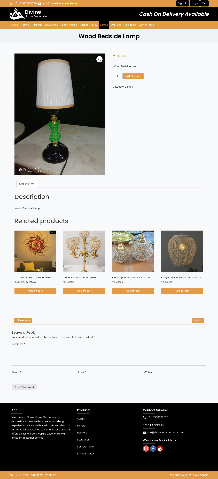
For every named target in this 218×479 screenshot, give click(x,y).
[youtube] (160, 448)
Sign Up (182, 3)
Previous (23, 320)
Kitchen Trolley (86, 453)
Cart (204, 3)
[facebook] (153, 448)
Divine (24, 475)
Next (197, 320)
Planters (82, 432)
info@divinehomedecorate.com (61, 3)
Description (26, 184)
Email (82, 372)
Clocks (81, 418)
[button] (99, 59)
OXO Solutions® (197, 475)
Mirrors (81, 425)
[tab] (26, 184)
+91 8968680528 (25, 3)
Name (16, 372)
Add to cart (133, 76)
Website (149, 372)
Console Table (85, 446)
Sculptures (83, 439)
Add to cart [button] (35, 291)
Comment (18, 344)
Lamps (129, 87)
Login (194, 3)
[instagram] (146, 448)
